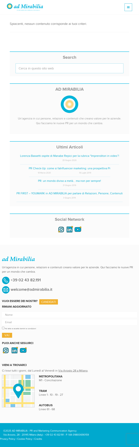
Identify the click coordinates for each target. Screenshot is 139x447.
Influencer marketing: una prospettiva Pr (85, 168)
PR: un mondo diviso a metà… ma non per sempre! (69, 180)
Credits (38, 439)
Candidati (48, 301)
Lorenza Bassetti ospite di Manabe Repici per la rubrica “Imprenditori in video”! (69, 155)
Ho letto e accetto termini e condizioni (20, 329)
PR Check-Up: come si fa (44, 168)
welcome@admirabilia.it (31, 289)
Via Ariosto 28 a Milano (73, 370)
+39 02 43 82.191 (25, 280)
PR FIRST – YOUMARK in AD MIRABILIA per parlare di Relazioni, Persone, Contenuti (69, 193)
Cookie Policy (24, 439)
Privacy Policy (7, 439)
